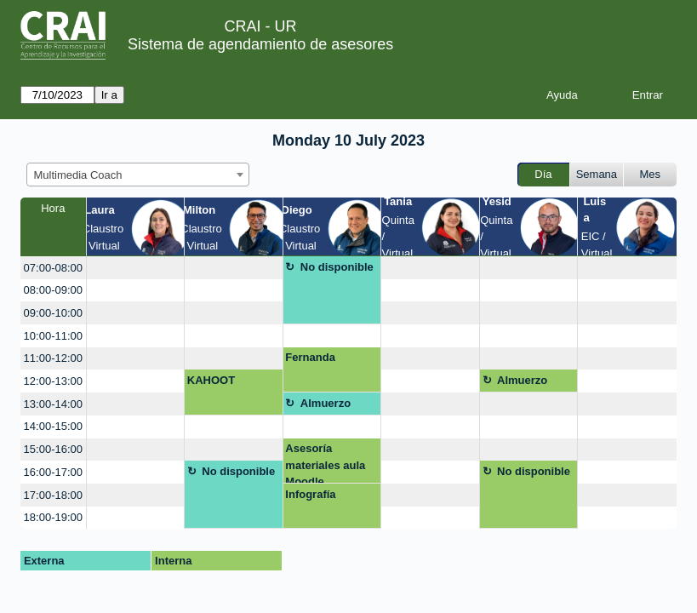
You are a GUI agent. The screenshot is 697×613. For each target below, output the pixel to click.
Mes (650, 174)
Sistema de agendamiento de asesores (260, 44)
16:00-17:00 (53, 472)
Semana (596, 174)
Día (542, 174)
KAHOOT (211, 380)
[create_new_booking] (136, 267)
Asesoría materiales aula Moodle (325, 463)
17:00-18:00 (53, 495)
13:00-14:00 (53, 404)
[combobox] (137, 174)
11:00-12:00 (53, 358)
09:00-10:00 (53, 312)
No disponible (337, 267)
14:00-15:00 (53, 426)
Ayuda (562, 95)
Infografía (310, 494)
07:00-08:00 (53, 267)
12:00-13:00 (53, 381)
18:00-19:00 (53, 517)
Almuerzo (522, 380)
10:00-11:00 (53, 335)
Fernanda (310, 357)
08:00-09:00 (53, 290)
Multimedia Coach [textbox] (78, 175)
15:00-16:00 (53, 449)
